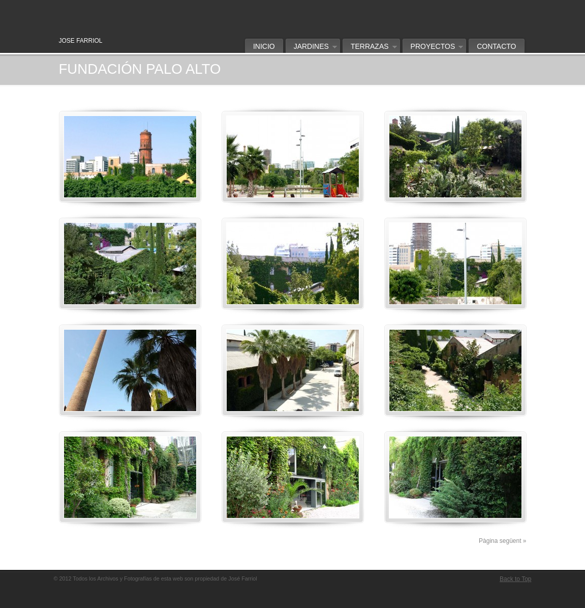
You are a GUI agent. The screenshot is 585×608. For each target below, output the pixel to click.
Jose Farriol (201, 8)
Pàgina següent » (502, 540)
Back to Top (515, 579)
